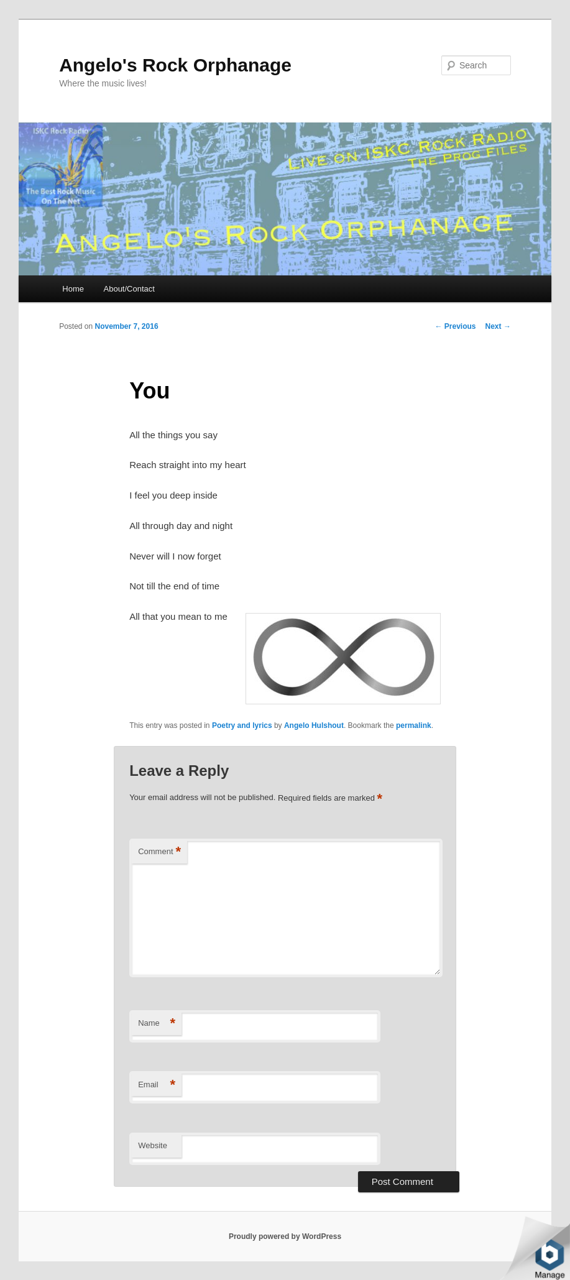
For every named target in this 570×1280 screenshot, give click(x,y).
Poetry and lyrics (242, 725)
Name (156, 1024)
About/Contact (129, 288)
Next (498, 326)
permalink (413, 725)
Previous (455, 326)
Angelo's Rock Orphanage (175, 65)
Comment (159, 852)
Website (152, 1145)
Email (156, 1085)
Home (73, 288)
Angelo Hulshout (314, 725)
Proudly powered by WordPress (285, 1236)
